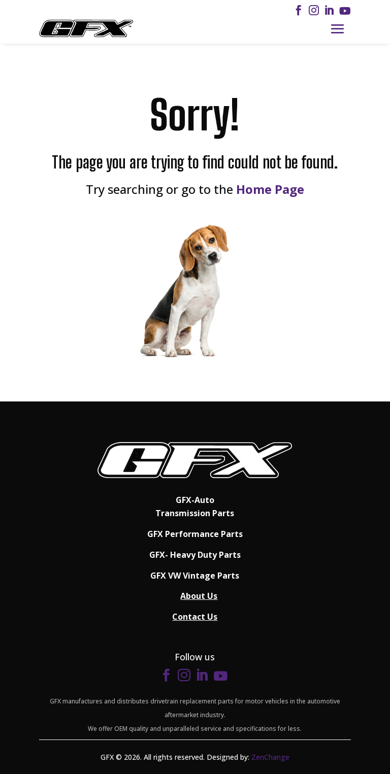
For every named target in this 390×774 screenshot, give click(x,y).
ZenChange (270, 757)
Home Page (270, 189)
